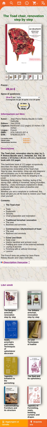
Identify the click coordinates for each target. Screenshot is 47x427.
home (4, 3)
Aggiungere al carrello (10, 423)
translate (43, 3)
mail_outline (19, 3)
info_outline (27, 3)
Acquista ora (36, 423)
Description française (16, 262)
